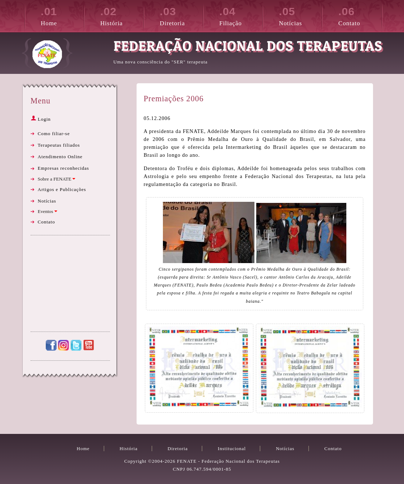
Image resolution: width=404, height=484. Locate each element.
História (121, 15)
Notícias (300, 15)
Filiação (241, 15)
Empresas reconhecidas (63, 168)
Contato (360, 15)
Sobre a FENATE (57, 179)
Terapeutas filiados (59, 145)
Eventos (47, 211)
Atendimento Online (60, 156)
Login (41, 119)
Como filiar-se (54, 133)
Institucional (232, 448)
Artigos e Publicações (62, 189)
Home (62, 15)
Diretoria (181, 15)
